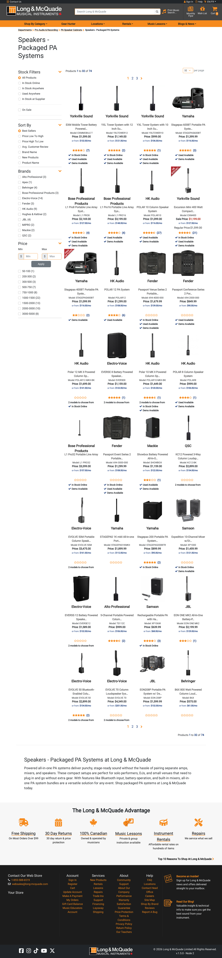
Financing (98, 904)
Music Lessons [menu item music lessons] (156, 23)
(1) (159, 151)
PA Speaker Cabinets (71, 30)
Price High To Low (30, 141)
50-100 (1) (26, 271)
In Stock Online (29, 83)
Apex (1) (25, 182)
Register (72, 884)
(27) (159, 233)
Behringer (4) (27, 187)
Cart (72, 888)
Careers (149, 896)
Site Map (149, 900)
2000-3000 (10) (29, 308)
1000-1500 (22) (29, 297)
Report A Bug (149, 912)
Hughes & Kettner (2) (32, 214)
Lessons (98, 888)
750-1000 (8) (27, 292)
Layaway (98, 908)
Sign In (72, 880)
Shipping (98, 912)
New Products (28, 157)
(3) (194, 151)
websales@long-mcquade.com (28, 884)
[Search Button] (157, 11)
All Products (27, 77)
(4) (88, 233)
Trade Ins (98, 896)
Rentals (98, 884)
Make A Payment (72, 896)
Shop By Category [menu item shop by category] (34, 23)
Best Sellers (27, 130)
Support (98, 900)
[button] (214, 12)
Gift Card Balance (72, 904)
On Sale (24, 109)
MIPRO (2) (26, 224)
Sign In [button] (188, 1)
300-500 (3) (27, 281)
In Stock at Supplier (31, 99)
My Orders (72, 900)
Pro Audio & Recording (46, 30)
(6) (123, 315)
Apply (41, 264)
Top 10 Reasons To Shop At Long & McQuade (186, 859)
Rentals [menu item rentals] (126, 23)
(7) (88, 151)
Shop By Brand (149, 904)
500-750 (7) (27, 287)
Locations (150, 884)
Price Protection (124, 912)
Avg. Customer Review (33, 146)
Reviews (150, 908)
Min (20, 249)
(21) (194, 233)
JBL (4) (24, 219)
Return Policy (124, 928)
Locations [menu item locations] (97, 23)
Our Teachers (124, 932)
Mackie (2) (26, 230)
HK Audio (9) (27, 208)
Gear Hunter (68, 23)
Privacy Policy (124, 924)
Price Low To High (30, 136)
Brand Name (27, 152)
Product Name (28, 162)
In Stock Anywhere (31, 88)
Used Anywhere (29, 93)
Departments (25, 30)
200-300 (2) (27, 276)
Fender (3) (26, 203)
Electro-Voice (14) (30, 198)
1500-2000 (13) (29, 303)
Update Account (72, 892)
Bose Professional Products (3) (38, 192)
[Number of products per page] (188, 70)
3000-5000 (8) (28, 313)
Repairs (98, 892)
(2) (123, 151)
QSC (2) (24, 235)
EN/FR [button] (209, 1)
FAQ (149, 880)
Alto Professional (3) (32, 176)
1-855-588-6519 (19, 880)
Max (44, 249)
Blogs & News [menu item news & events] (186, 23)
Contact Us (14, 1)
